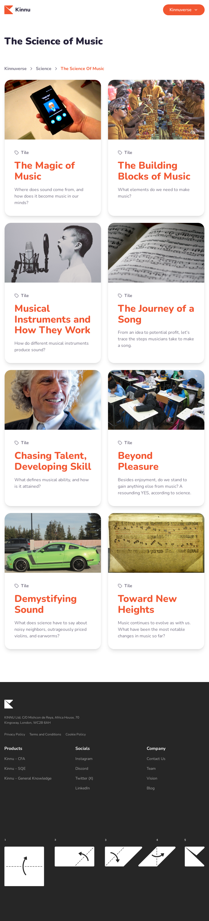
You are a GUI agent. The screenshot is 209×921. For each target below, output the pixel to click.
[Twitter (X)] (104, 778)
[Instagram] (104, 759)
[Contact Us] (176, 759)
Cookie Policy (76, 734)
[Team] (176, 768)
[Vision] (176, 778)
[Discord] (104, 768)
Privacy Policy (14, 734)
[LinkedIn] (104, 788)
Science (43, 69)
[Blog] (176, 788)
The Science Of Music (82, 69)
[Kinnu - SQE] (33, 768)
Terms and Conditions (45, 734)
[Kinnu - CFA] (33, 759)
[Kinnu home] (104, 704)
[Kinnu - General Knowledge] (33, 778)
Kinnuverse (15, 69)
